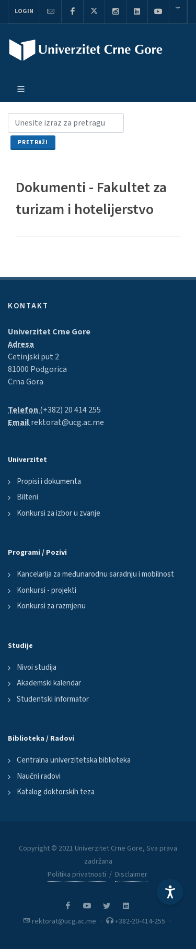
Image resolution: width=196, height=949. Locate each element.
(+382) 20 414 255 (70, 410)
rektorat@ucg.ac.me (67, 422)
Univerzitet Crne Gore (49, 332)
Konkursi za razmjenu (51, 606)
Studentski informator (53, 699)
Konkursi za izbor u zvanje (58, 513)
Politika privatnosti (77, 874)
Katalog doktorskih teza (56, 791)
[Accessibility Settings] (170, 892)
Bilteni (27, 497)
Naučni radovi (39, 776)
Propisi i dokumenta (49, 481)
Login (24, 11)
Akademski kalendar (49, 683)
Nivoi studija (36, 667)
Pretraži (33, 142)
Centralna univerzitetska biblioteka (74, 760)
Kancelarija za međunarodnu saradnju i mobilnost (95, 574)
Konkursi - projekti (46, 590)
